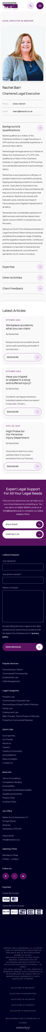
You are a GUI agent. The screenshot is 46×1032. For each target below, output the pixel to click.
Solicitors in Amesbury (23, 988)
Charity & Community (12, 751)
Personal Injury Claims (12, 669)
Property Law (8, 696)
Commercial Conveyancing (14, 673)
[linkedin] (23, 876)
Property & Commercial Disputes (17, 720)
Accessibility (8, 786)
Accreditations (9, 755)
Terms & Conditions (11, 778)
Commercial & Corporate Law (16, 700)
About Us (6, 743)
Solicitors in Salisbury (23, 999)
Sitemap (23, 1023)
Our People (7, 739)
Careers (6, 747)
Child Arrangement (11, 681)
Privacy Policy (8, 797)
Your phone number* (11, 574)
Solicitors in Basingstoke (23, 994)
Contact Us (7, 763)
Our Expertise (8, 735)
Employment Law (10, 677)
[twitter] (14, 876)
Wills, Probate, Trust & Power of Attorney (20, 716)
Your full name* (9, 561)
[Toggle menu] (40, 5)
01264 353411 (24, 507)
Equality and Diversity (12, 794)
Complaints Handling (12, 782)
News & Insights (9, 759)
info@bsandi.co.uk (12, 510)
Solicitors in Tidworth (23, 1005)
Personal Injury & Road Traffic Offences (20, 704)
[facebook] (5, 876)
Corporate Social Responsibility (17, 790)
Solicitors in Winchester (23, 1011)
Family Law (7, 708)
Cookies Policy (9, 801)
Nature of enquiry (10, 587)
